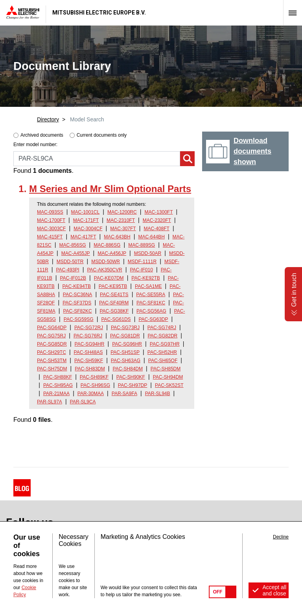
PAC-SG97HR (165, 344)
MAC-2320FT (157, 220)
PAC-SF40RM (114, 303)
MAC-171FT (86, 220)
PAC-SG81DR (125, 336)
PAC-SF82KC (77, 311)
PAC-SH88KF (57, 377)
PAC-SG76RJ (88, 336)
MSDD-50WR (105, 261)
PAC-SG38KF (114, 311)
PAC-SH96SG (95, 385)
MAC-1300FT (159, 212)
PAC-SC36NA (77, 294)
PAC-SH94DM (168, 377)
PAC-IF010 (141, 270)
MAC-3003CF (51, 228)
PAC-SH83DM (90, 369)
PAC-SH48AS (88, 352)
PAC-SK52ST (169, 385)
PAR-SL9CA (83, 402)
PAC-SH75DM (52, 369)
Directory (48, 119)
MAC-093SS (50, 212)
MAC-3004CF (88, 228)
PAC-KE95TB (113, 286)
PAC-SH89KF (94, 377)
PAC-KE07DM (109, 278)
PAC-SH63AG (125, 360)
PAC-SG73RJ (125, 327)
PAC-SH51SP (125, 352)
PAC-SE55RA (150, 294)
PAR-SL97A (49, 402)
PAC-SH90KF (130, 377)
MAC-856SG (72, 245)
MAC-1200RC (122, 212)
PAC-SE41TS (114, 294)
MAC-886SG (107, 245)
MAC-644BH (151, 237)
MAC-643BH (117, 237)
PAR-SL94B (157, 393)
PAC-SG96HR (127, 344)
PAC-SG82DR (162, 336)
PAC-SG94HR (90, 344)
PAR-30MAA (90, 393)
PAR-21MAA (56, 393)
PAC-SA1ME (148, 286)
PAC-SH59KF (88, 360)
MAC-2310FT (121, 220)
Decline (281, 537)
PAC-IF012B (73, 278)
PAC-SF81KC (150, 303)
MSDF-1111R (142, 261)
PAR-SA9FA (124, 393)
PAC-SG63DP (153, 319)
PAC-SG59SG (79, 319)
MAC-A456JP (112, 253)
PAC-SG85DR (52, 344)
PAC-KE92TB (145, 278)
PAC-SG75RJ (51, 336)
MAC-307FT (123, 228)
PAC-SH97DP (132, 385)
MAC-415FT (50, 237)
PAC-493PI (67, 270)
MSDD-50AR (147, 253)
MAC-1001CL (85, 212)
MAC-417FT (83, 237)
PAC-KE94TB (77, 286)
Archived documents (41, 135)
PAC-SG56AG (151, 311)
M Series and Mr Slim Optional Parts (110, 188)
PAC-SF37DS (77, 303)
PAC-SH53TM (51, 360)
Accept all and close (274, 590)
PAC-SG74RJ (161, 327)
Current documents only (102, 135)
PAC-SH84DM (128, 369)
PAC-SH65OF (162, 360)
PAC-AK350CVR (104, 270)
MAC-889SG (141, 245)
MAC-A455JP (75, 253)
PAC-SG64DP (51, 327)
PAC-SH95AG (58, 385)
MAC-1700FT (51, 220)
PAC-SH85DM (165, 369)
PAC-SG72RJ (88, 327)
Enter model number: (35, 144)
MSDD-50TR (70, 261)
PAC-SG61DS (116, 319)
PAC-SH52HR (162, 352)
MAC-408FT (156, 228)
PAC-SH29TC (51, 352)
